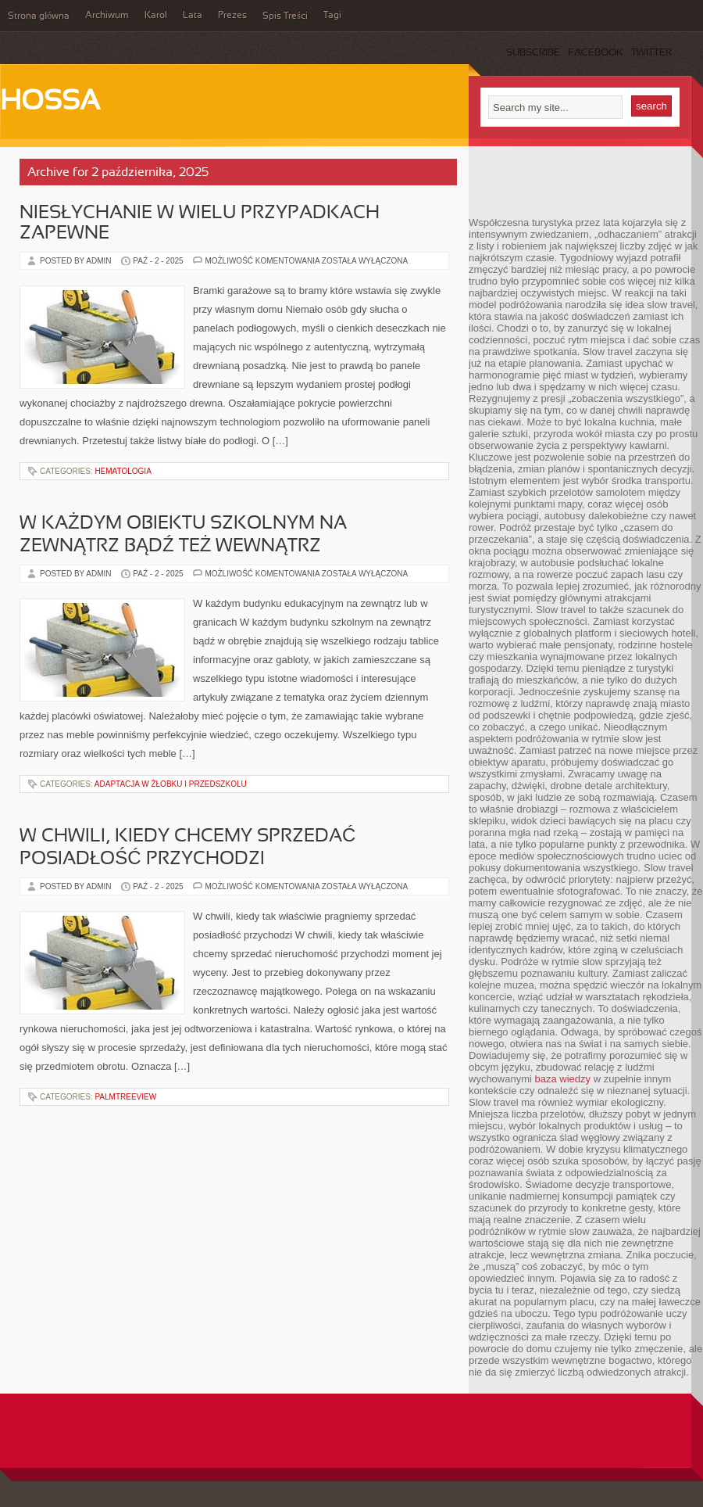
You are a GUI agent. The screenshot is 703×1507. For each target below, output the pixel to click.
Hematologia (123, 471)
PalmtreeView (125, 1097)
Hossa (50, 102)
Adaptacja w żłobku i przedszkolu (171, 784)
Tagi (332, 15)
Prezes (232, 15)
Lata (192, 15)
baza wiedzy (563, 1079)
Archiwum (107, 15)
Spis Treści (285, 16)
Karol (156, 15)
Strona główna (39, 16)
